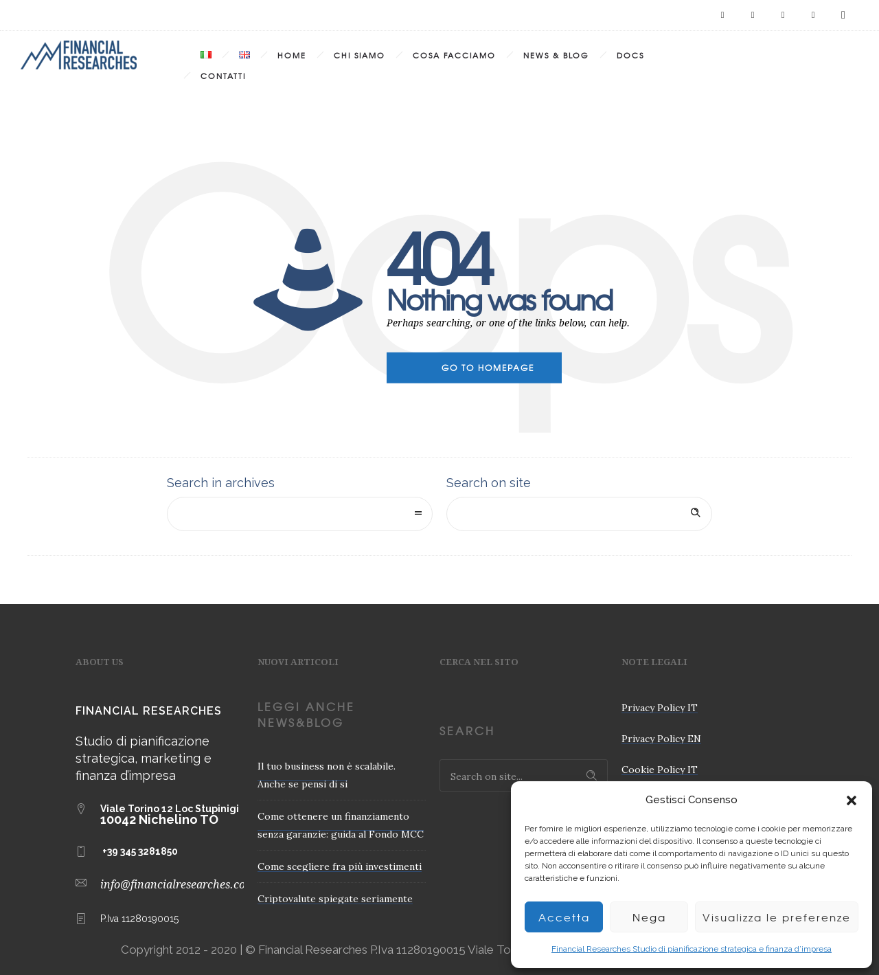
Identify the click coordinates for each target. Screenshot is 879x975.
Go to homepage (488, 367)
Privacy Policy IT (659, 708)
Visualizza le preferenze (777, 917)
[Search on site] (579, 514)
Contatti (223, 75)
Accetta (564, 917)
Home (291, 54)
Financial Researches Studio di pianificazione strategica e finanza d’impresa (691, 949)
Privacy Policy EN (661, 738)
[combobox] (300, 514)
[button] (851, 800)
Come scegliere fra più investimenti (340, 866)
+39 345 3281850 (140, 851)
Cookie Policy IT (659, 769)
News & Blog (556, 54)
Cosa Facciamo (454, 54)
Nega (649, 917)
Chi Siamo (359, 54)
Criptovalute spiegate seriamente (335, 899)
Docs (630, 54)
